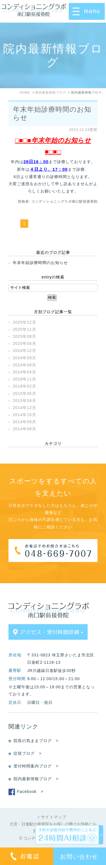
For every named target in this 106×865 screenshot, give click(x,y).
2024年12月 (24, 350)
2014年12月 (24, 407)
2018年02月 (24, 386)
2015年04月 (24, 400)
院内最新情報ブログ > (36, 779)
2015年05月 (24, 393)
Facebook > (30, 791)
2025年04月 (24, 343)
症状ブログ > (28, 753)
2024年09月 (24, 358)
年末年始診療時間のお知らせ (40, 262)
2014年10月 (24, 414)
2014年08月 (24, 429)
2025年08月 (24, 336)
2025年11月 (24, 329)
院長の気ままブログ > (36, 740)
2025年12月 (24, 322)
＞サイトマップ (51, 817)
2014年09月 (24, 421)
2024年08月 (24, 365)
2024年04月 (24, 372)
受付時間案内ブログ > (36, 766)
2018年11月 (24, 379)
